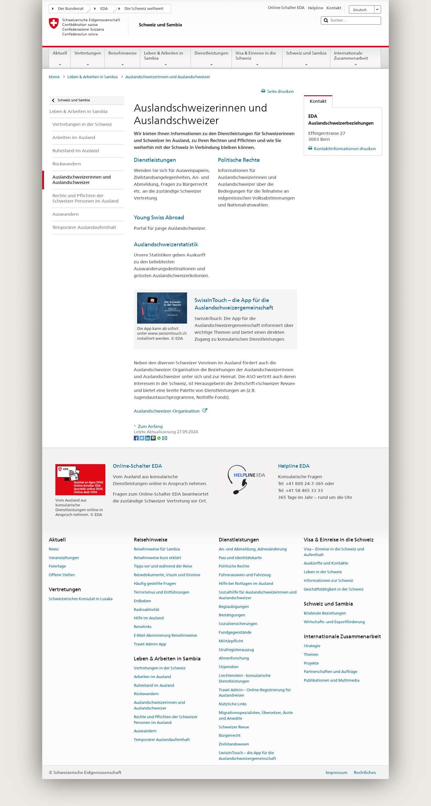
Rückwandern (146, 694)
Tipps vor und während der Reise (163, 566)
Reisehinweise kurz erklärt (157, 558)
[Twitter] (142, 437)
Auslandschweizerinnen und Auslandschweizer (159, 705)
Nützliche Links (233, 704)
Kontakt (315, 101)
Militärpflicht (231, 641)
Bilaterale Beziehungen (325, 613)
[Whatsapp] (159, 437)
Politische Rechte (239, 160)
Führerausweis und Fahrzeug (245, 575)
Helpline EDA (293, 466)
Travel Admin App (150, 644)
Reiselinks (142, 626)
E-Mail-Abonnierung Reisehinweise (165, 635)
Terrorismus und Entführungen (161, 592)
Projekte (311, 663)
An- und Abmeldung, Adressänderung (253, 549)
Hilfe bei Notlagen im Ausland (246, 583)
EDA (104, 8)
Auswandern (145, 731)
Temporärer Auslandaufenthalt (162, 739)
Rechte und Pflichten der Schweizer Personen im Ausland (166, 720)
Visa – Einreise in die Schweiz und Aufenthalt (334, 552)
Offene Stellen (62, 575)
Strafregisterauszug (236, 649)
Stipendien (229, 667)
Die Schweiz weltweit (144, 8)
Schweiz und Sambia (306, 59)
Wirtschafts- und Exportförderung (334, 622)
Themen (311, 654)
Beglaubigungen (234, 606)
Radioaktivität (146, 609)
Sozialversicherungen (238, 623)
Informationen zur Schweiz (328, 580)
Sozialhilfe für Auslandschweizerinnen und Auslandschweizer (258, 595)
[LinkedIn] (148, 437)
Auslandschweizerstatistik (166, 244)
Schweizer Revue (234, 727)
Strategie (312, 646)
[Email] (164, 437)
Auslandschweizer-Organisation (170, 411)
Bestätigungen (232, 615)
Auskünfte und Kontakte (326, 563)
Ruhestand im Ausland (154, 685)
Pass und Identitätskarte (240, 558)
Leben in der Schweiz (323, 572)
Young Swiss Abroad (159, 217)
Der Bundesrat (71, 8)
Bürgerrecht (229, 735)
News (54, 549)
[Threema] (154, 437)
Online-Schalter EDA (137, 466)
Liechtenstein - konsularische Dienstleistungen (245, 678)
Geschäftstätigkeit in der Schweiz (334, 589)
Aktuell (59, 59)
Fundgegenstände (235, 632)
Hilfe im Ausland (149, 618)
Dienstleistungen (211, 59)
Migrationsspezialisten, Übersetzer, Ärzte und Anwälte (256, 715)
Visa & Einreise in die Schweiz (257, 59)
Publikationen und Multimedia (331, 680)
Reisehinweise (122, 59)
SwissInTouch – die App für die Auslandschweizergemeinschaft (247, 756)
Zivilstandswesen (234, 744)
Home (54, 77)
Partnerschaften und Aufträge (330, 672)
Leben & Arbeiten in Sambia (166, 59)
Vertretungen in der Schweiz (160, 668)
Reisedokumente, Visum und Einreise (167, 575)
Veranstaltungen (64, 558)
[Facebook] (136, 437)
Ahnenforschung (234, 658)
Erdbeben (142, 601)
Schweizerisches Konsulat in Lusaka (81, 599)
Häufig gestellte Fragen (155, 583)
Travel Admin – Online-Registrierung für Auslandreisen (255, 693)
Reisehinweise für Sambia (157, 549)
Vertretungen (87, 59)
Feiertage (57, 566)
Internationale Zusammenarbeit (356, 59)
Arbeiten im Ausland (152, 676)
